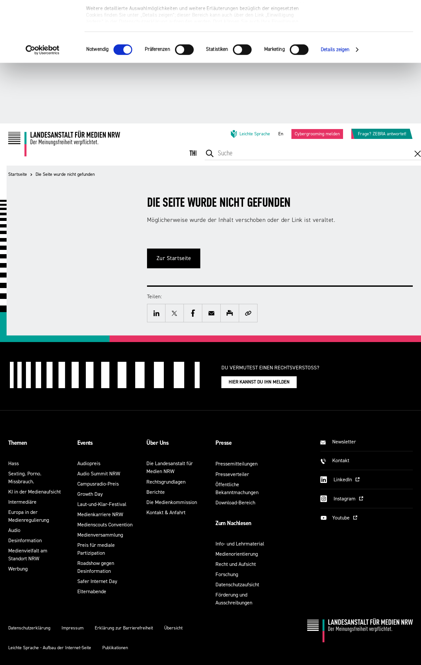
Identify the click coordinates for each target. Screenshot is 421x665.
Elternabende (91, 591)
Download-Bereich (235, 502)
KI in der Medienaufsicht (34, 491)
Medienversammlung (100, 534)
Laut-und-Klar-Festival (101, 504)
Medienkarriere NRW (100, 514)
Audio (14, 530)
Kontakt (340, 460)
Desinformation (25, 540)
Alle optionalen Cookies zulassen (366, 16)
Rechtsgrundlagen (166, 481)
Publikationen (115, 648)
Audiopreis (88, 463)
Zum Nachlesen (233, 523)
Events (85, 443)
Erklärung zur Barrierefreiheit (124, 628)
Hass (13, 463)
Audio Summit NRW (98, 473)
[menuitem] (199, 158)
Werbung (18, 568)
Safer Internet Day (97, 581)
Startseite (17, 174)
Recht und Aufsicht (235, 564)
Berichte (155, 492)
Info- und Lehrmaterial (239, 543)
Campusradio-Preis (98, 483)
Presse (223, 443)
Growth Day (90, 494)
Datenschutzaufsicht (237, 584)
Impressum (73, 628)
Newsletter (344, 441)
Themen (17, 443)
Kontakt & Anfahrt (166, 512)
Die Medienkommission (171, 502)
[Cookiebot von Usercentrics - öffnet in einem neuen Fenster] (42, 110)
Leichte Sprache (250, 134)
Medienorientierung (236, 553)
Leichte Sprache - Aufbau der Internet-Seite (49, 648)
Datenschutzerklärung (29, 628)
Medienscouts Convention (105, 524)
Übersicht (173, 628)
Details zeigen (335, 110)
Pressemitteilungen (236, 463)
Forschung (226, 574)
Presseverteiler (232, 474)
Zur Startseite (174, 258)
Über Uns (157, 443)
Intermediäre (22, 501)
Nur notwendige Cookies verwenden (366, 37)
